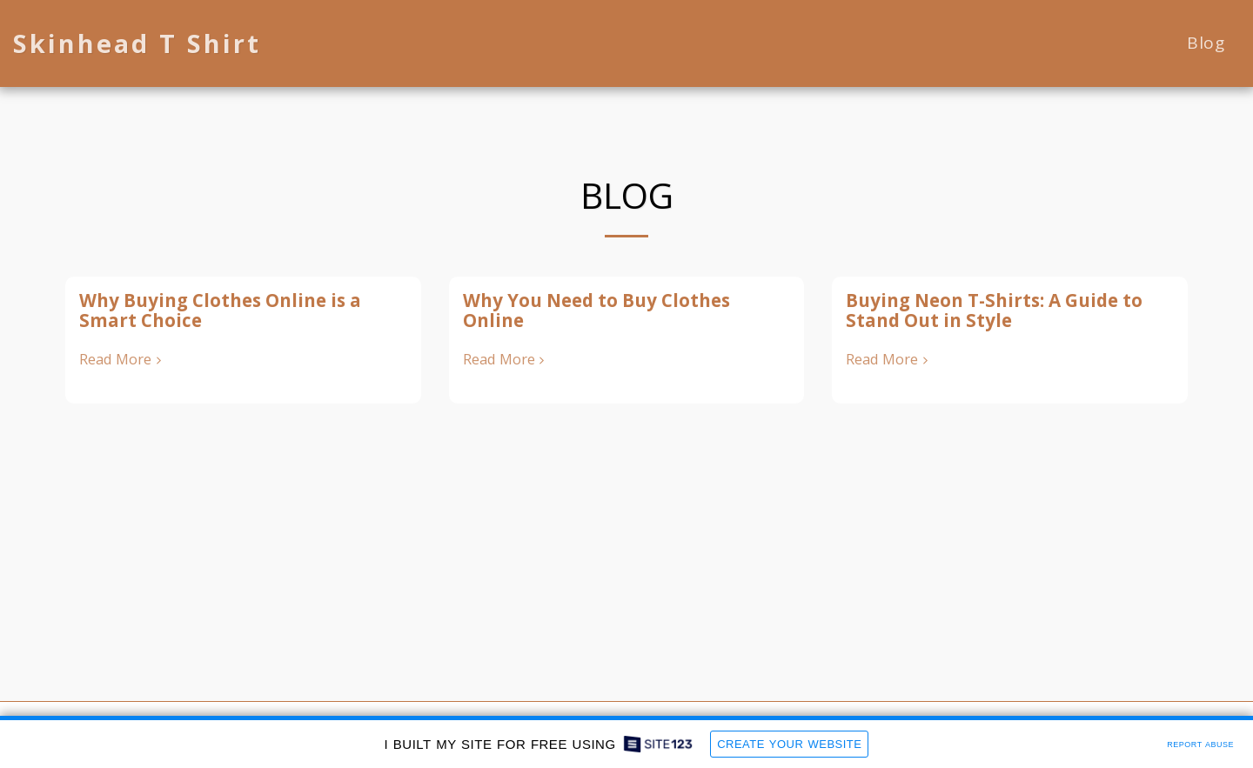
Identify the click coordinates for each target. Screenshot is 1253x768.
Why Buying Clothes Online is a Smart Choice (220, 310)
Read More (122, 360)
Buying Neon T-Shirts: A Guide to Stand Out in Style (994, 310)
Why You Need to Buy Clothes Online (596, 310)
